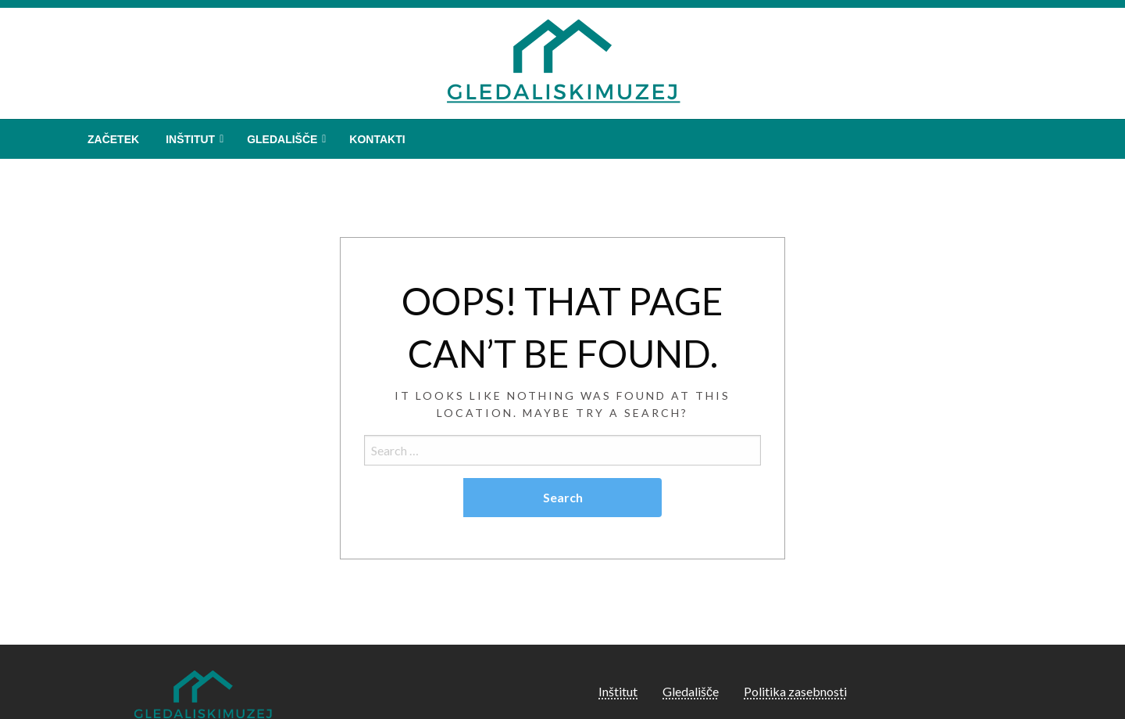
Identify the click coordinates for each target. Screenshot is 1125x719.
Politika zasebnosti (795, 691)
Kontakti (377, 139)
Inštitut (190, 139)
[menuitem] (113, 139)
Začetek (113, 139)
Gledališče (282, 139)
